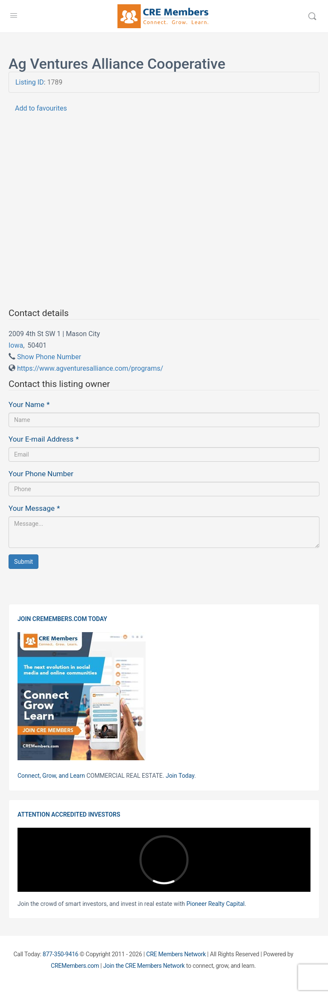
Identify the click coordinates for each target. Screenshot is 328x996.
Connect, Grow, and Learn (51, 775)
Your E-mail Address (44, 439)
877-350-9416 (61, 954)
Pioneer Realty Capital (215, 903)
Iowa (16, 345)
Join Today (180, 775)
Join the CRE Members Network (144, 965)
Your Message (34, 508)
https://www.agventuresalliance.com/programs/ (90, 368)
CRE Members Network (176, 954)
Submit (23, 561)
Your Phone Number (41, 473)
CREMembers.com (75, 965)
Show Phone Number (49, 357)
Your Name (29, 404)
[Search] (312, 16)
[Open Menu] (14, 15)
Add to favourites (41, 108)
